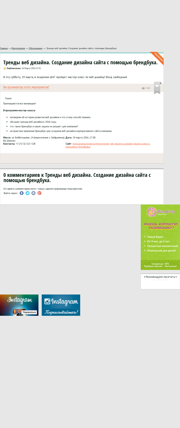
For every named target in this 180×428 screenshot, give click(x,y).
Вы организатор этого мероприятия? (26, 87)
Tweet (8, 98)
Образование (35, 48)
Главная (4, 48)
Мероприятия (18, 48)
